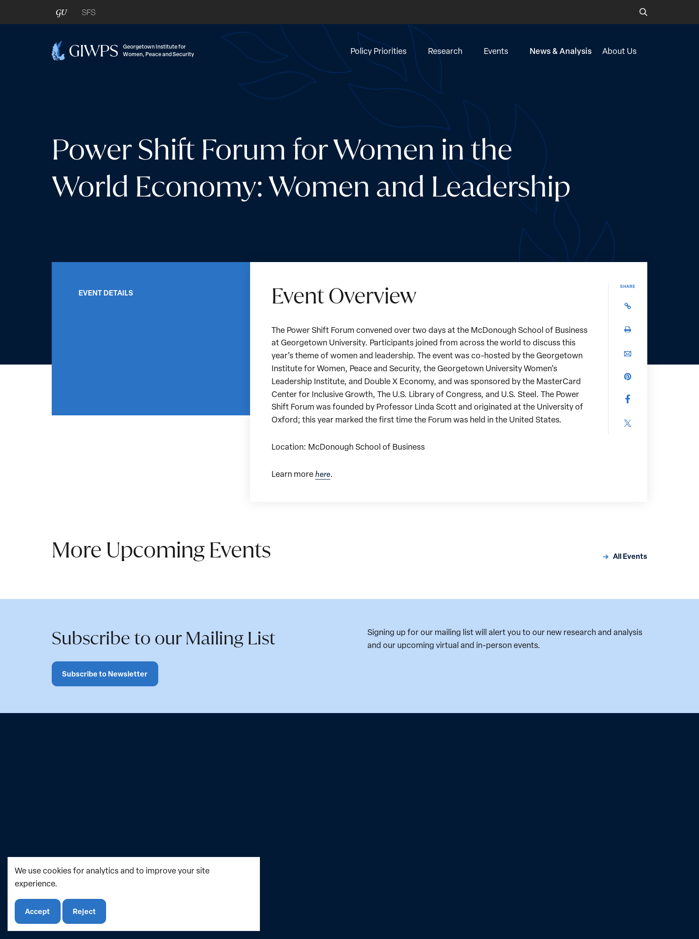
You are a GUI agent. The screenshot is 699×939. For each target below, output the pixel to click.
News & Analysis (561, 52)
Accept (37, 911)
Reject (85, 911)
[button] (637, 12)
